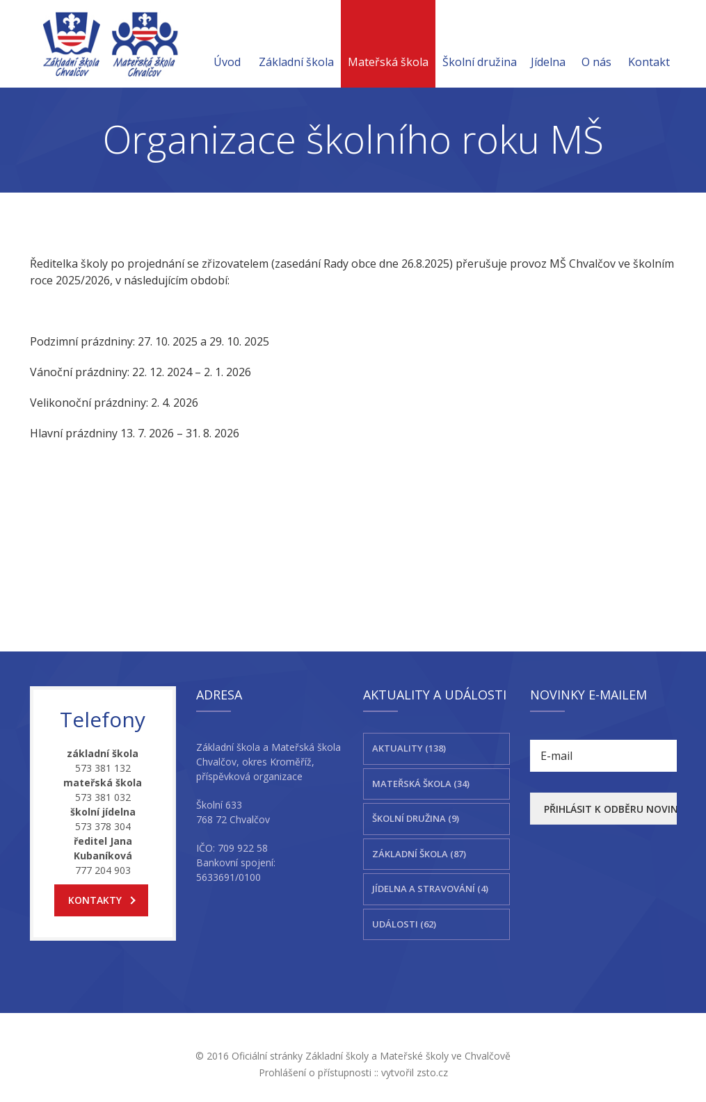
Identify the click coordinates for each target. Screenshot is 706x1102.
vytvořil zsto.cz (414, 1072)
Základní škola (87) (419, 854)
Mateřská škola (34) (421, 783)
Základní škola (296, 45)
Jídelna (548, 45)
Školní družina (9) (415, 818)
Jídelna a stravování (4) (430, 888)
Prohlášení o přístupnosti (315, 1072)
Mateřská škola (388, 45)
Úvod (227, 45)
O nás (596, 45)
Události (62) (404, 924)
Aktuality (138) (409, 748)
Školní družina (479, 45)
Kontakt (649, 45)
